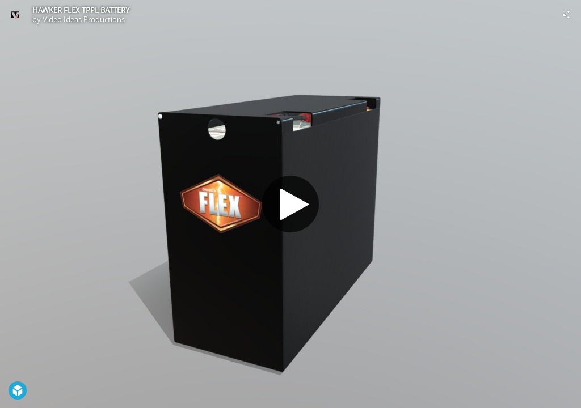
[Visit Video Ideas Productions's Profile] (15, 15)
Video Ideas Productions (84, 19)
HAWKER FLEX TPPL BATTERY (80, 10)
